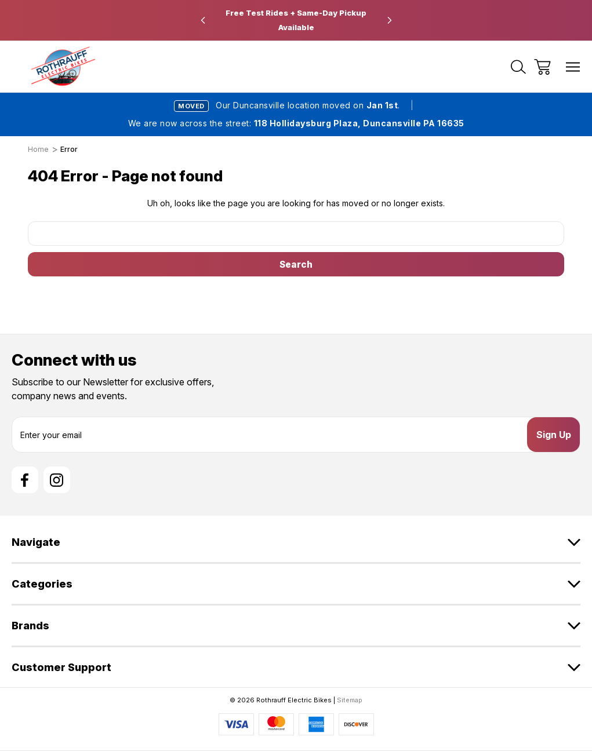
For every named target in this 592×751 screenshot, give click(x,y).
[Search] (518, 67)
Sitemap (349, 700)
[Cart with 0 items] (542, 67)
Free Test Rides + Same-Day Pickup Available (296, 20)
